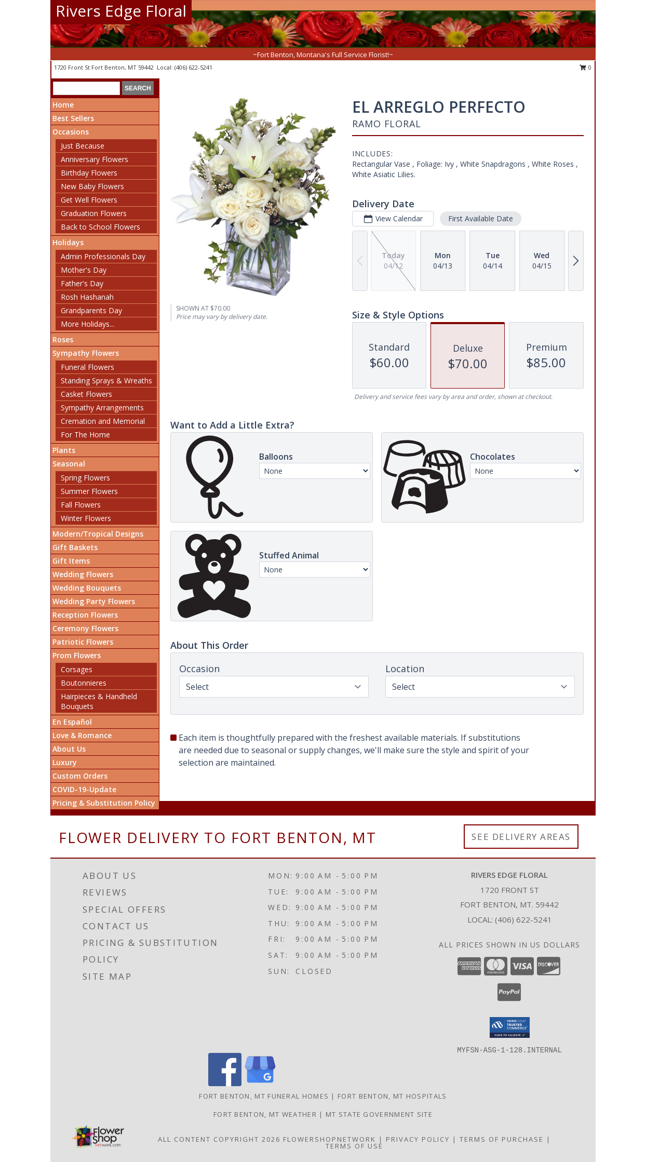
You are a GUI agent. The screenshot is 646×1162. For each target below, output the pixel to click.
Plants (63, 450)
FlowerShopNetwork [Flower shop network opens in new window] (329, 1139)
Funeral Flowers (87, 367)
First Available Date (480, 218)
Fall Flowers (81, 505)
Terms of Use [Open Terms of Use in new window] (354, 1146)
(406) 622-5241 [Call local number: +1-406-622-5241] (193, 67)
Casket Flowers (86, 394)
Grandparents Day (91, 310)
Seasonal (68, 464)
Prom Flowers (76, 655)
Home (63, 105)
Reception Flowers (85, 615)
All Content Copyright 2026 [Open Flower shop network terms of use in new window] (219, 1139)
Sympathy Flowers (85, 353)
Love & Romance (82, 735)
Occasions (70, 132)
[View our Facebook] (224, 1083)
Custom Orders (79, 776)
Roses (62, 339)
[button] (510, 1027)
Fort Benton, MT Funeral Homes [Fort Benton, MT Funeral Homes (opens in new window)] (264, 1096)
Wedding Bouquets (86, 588)
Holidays (68, 242)
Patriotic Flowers (82, 642)
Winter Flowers (86, 518)
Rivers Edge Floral (121, 10)
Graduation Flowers (94, 213)
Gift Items (71, 561)
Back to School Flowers (100, 227)
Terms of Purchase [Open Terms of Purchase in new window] (502, 1139)
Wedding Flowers (82, 574)
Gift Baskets (75, 547)
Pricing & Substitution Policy (103, 803)
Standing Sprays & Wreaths (106, 380)
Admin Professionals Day (103, 256)
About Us (69, 749)
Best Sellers (73, 118)
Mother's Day (83, 270)
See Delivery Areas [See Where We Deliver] (521, 837)
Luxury (64, 762)
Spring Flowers (85, 478)
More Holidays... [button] (87, 324)
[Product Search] (86, 88)
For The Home (85, 434)
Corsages (76, 669)
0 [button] (585, 67)
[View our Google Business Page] (260, 1083)
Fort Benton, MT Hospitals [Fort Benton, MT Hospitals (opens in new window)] (392, 1096)
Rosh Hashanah (87, 297)
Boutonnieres (83, 683)
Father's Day (82, 283)
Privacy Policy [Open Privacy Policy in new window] (418, 1139)
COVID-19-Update (84, 789)
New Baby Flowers (92, 186)
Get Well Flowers (89, 200)
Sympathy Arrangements (102, 407)
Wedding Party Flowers (93, 601)
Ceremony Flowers (85, 628)
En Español (72, 722)
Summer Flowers (89, 491)
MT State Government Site (379, 1114)
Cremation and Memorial (103, 421)
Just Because (82, 146)
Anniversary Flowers (94, 159)
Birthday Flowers (89, 173)
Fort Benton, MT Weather (265, 1114)
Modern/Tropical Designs (97, 534)
